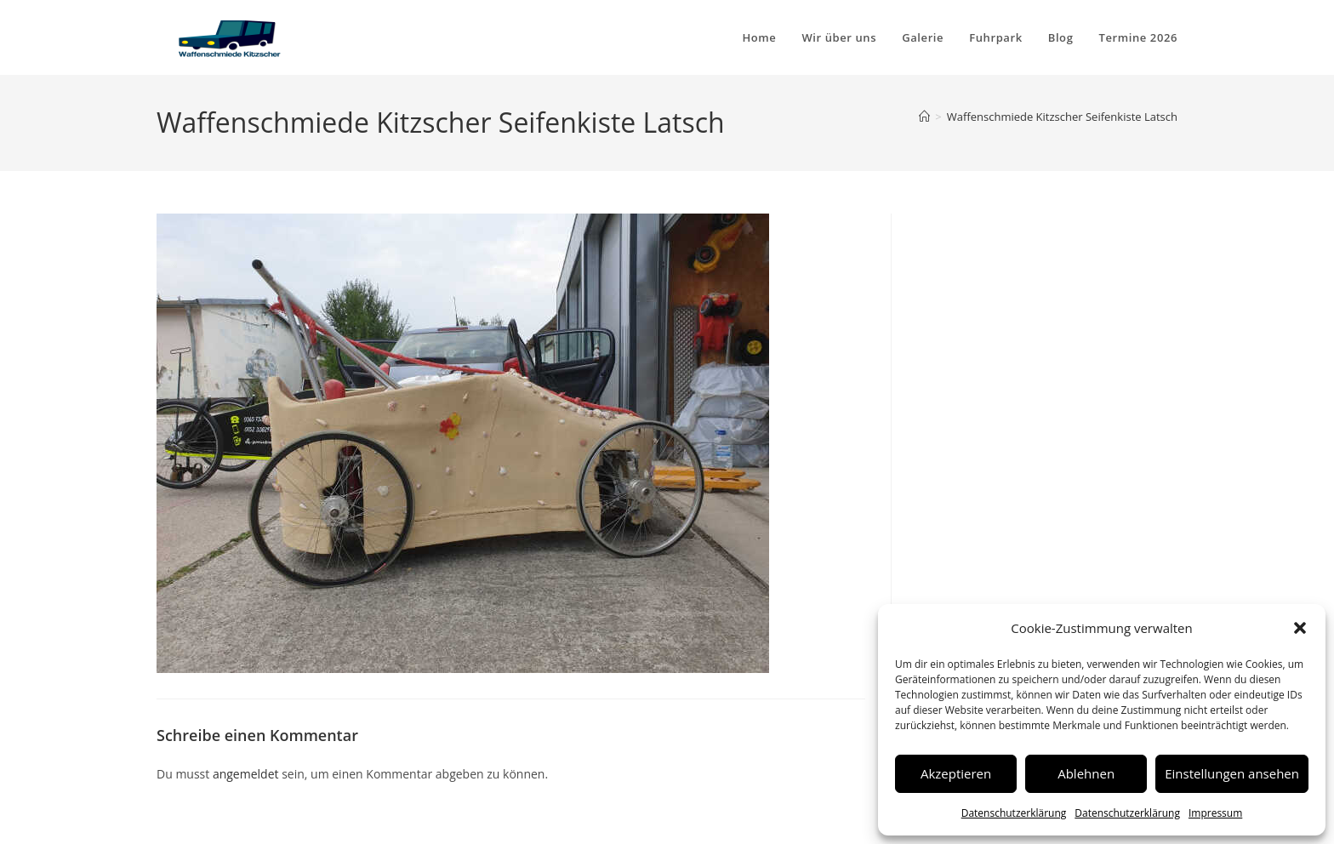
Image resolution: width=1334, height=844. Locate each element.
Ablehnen (1086, 773)
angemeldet (246, 774)
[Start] (924, 116)
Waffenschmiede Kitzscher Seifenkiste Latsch (1062, 116)
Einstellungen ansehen (1232, 773)
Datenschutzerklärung (1014, 813)
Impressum (1215, 813)
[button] (1299, 627)
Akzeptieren (956, 773)
